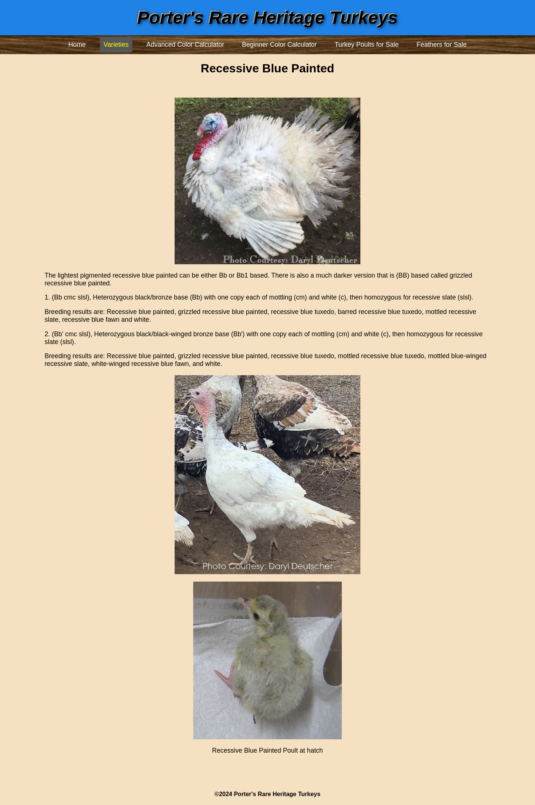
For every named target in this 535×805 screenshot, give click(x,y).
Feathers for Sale (441, 44)
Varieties (116, 44)
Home (77, 44)
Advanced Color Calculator (185, 44)
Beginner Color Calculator (279, 44)
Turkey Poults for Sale (367, 44)
